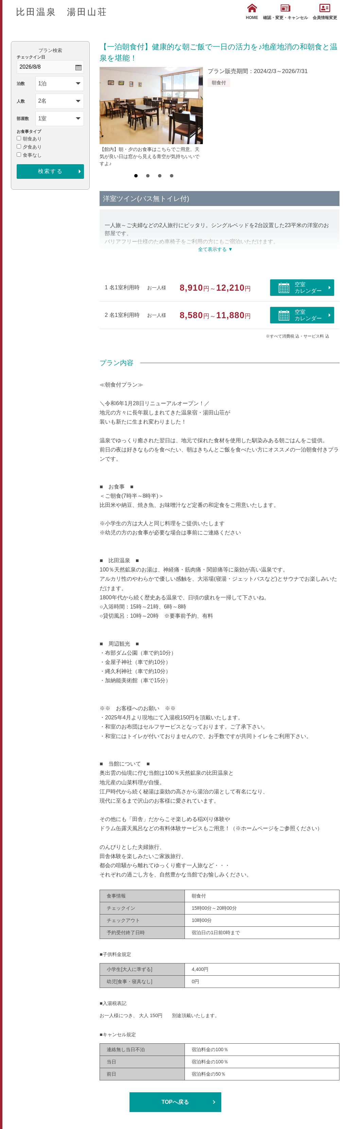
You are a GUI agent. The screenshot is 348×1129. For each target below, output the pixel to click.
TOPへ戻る (175, 1102)
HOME (252, 11)
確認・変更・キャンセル (285, 11)
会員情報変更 (325, 11)
